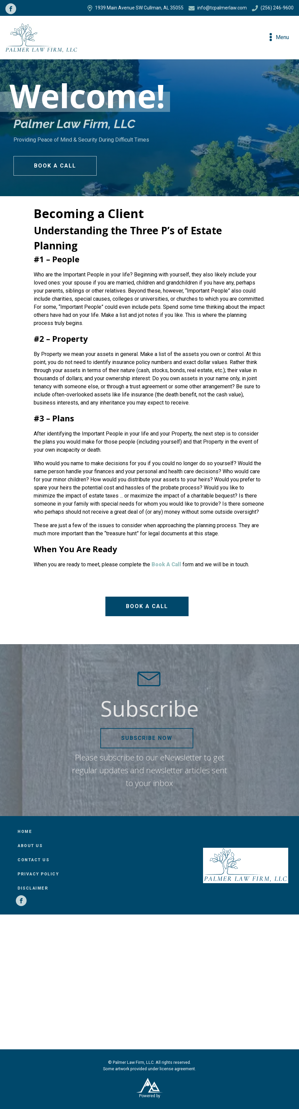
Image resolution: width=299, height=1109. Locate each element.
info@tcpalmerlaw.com (218, 8)
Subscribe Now (146, 738)
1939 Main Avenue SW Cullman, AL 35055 (136, 8)
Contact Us (33, 860)
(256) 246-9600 (273, 8)
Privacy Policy (38, 874)
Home (25, 831)
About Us (30, 845)
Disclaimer (33, 888)
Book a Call (55, 165)
